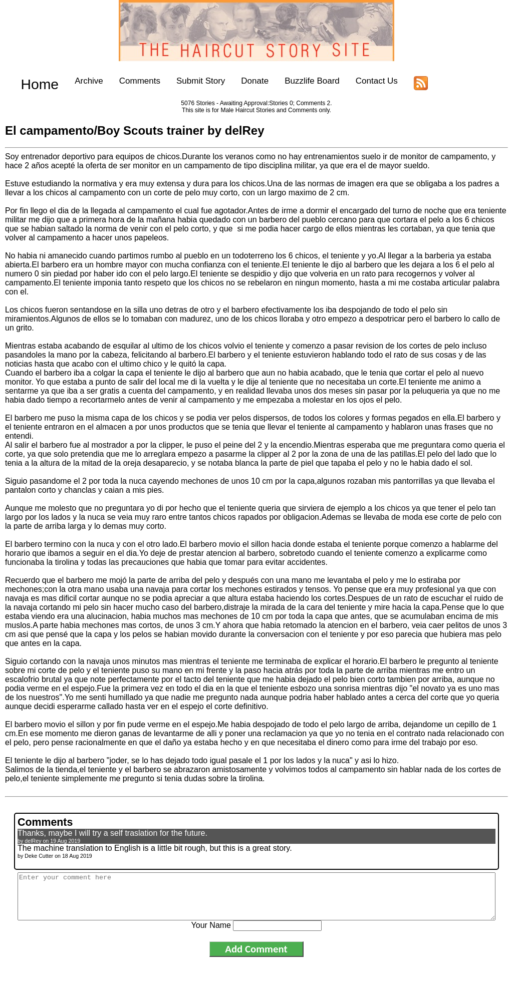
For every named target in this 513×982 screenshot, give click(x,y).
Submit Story (185, 81)
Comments (124, 81)
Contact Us (362, 81)
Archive (74, 81)
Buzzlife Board (297, 81)
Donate (239, 81)
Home (32, 81)
